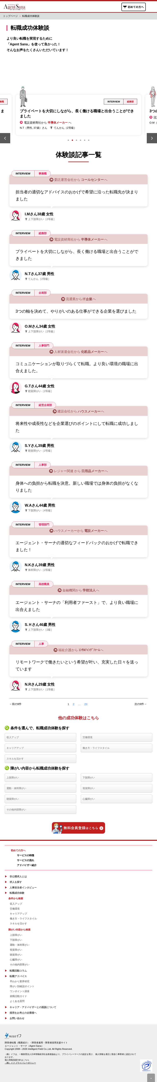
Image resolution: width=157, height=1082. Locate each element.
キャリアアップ (15, 748)
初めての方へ (18, 850)
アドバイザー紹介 (27, 865)
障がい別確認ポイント (22, 986)
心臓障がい (89, 798)
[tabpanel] (78, 115)
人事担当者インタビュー (23, 887)
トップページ (10, 16)
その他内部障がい (16, 809)
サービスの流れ (25, 860)
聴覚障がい (13, 798)
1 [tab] (68, 140)
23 (85, 704)
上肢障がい (13, 777)
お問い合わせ (17, 1018)
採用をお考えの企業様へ (23, 1012)
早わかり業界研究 (19, 981)
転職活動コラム (18, 970)
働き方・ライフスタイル (96, 748)
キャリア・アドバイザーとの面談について (33, 1007)
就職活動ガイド (18, 996)
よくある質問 (17, 1001)
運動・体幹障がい (16, 788)
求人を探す (16, 882)
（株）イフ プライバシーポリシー (20, 1063)
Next (152, 138)
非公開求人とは (18, 876)
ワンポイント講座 (19, 991)
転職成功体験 (17, 893)
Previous (5, 138)
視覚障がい (89, 788)
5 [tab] (84, 140)
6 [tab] (88, 140)
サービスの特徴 (25, 855)
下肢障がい (89, 777)
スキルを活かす (15, 758)
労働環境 (87, 737)
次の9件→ (141, 704)
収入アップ (13, 737)
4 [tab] (80, 140)
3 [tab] (76, 140)
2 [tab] (72, 140)
